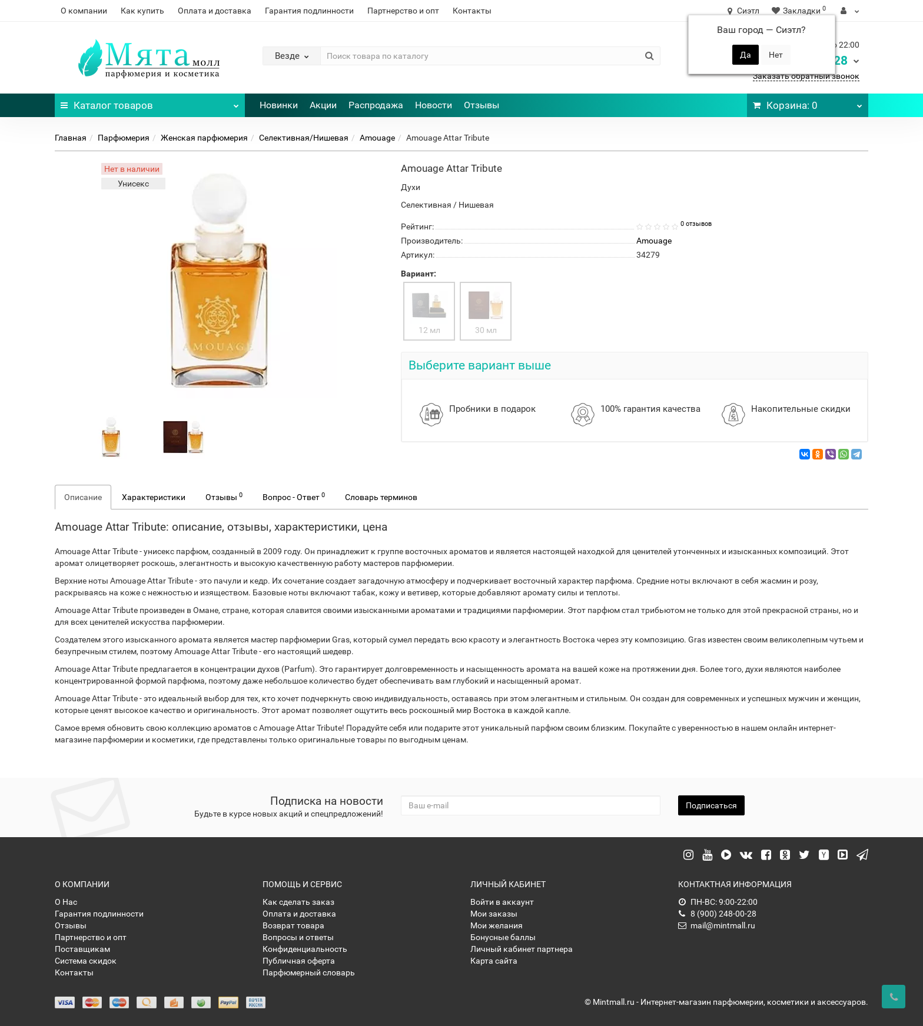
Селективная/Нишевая (303, 137)
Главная (71, 137)
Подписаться (711, 805)
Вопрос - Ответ (294, 496)
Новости (433, 105)
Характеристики (153, 497)
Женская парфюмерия (204, 137)
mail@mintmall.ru (716, 925)
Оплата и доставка (214, 10)
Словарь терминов (381, 497)
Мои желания (496, 925)
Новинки (279, 105)
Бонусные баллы (503, 937)
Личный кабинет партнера (521, 949)
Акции (323, 105)
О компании (84, 10)
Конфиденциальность (305, 949)
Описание (83, 497)
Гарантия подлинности (309, 10)
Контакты (472, 10)
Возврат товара (293, 925)
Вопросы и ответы (298, 937)
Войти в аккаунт (502, 902)
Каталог (150, 102)
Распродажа (375, 105)
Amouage (377, 137)
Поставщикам (82, 949)
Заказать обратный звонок (806, 76)
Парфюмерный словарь (309, 972)
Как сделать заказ (298, 902)
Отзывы (481, 105)
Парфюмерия (124, 137)
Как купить (142, 10)
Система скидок (86, 960)
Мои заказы (493, 913)
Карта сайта (493, 960)
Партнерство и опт (403, 10)
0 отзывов (696, 224)
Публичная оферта (299, 960)
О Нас (66, 902)
